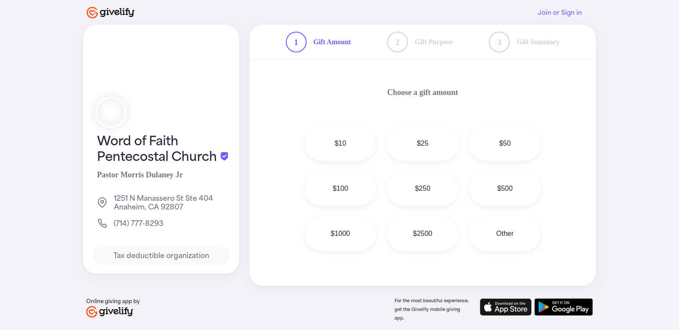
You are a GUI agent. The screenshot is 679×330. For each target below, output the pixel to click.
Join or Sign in (560, 12)
